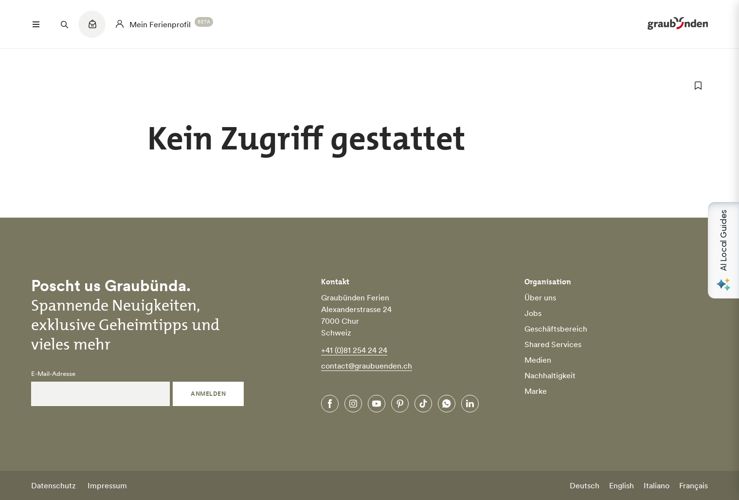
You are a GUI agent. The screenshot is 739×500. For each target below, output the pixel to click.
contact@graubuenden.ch (366, 365)
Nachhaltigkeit (550, 375)
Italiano (656, 485)
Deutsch (584, 485)
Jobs (532, 313)
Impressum (107, 485)
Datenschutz (53, 485)
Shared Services (552, 344)
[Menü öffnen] (36, 24)
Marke (535, 391)
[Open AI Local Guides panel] (723, 250)
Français (693, 485)
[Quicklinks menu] (92, 29)
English (621, 485)
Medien (537, 360)
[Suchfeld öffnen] (64, 24)
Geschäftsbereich (555, 328)
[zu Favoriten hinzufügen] (698, 85)
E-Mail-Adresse (53, 374)
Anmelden (208, 393)
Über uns (540, 297)
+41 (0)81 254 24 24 (354, 350)
